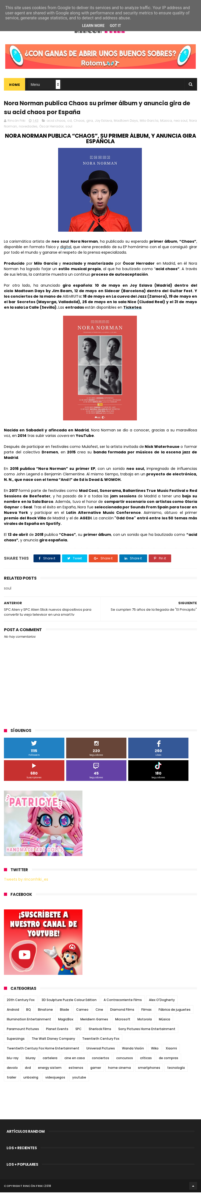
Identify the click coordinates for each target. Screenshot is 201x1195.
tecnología (176, 1070)
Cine (99, 1012)
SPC (78, 1031)
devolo (12, 1070)
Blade (64, 1012)
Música (166, 123)
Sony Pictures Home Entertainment (146, 1031)
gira (89, 123)
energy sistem (50, 1070)
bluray (31, 1060)
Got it (115, 26)
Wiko (155, 1051)
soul (68, 129)
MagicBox (65, 1022)
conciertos (100, 1060)
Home (14, 86)
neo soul (180, 123)
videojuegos (55, 1080)
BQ (28, 1012)
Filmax (146, 1012)
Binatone (45, 1012)
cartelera (50, 1060)
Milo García (149, 123)
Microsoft (122, 1022)
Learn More (93, 26)
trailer (11, 1080)
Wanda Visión (133, 1051)
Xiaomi (171, 1051)
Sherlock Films (100, 1031)
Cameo (82, 1012)
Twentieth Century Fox (100, 1041)
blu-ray (13, 1060)
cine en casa (74, 1060)
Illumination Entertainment (29, 1022)
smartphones (149, 1070)
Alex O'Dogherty (162, 1002)
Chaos (79, 123)
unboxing (30, 1080)
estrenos (76, 1070)
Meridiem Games (94, 1022)
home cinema (119, 1070)
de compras (168, 1060)
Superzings (16, 1041)
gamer (95, 1070)
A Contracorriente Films (123, 1002)
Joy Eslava (103, 123)
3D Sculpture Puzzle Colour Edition (69, 1002)
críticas (146, 1060)
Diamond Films (122, 1012)
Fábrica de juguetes (175, 1012)
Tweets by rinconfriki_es (26, 882)
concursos (124, 1060)
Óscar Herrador (51, 129)
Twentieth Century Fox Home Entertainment (43, 1051)
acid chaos (56, 123)
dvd (28, 1070)
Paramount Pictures (23, 1031)
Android (13, 1012)
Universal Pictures (100, 1051)
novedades (28, 129)
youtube (79, 1080)
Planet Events (57, 1031)
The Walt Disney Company (53, 1041)
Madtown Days (126, 123)
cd (69, 123)
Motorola (144, 1022)
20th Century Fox (21, 1002)
